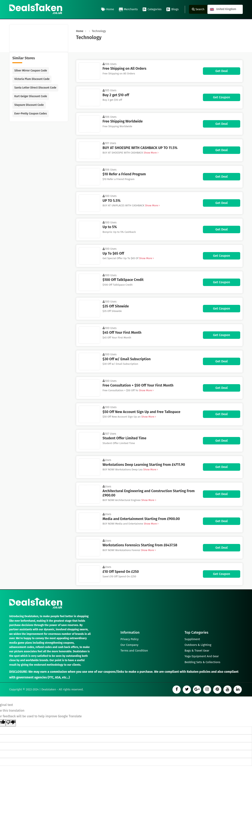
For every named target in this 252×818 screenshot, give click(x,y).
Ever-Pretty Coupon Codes (30, 113)
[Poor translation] (11, 723)
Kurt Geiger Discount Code (30, 96)
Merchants (128, 9)
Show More (151, 152)
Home (107, 9)
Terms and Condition (134, 650)
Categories (151, 9)
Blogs (172, 9)
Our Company (129, 644)
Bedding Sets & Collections (203, 662)
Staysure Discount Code (29, 105)
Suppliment (192, 638)
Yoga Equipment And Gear (202, 656)
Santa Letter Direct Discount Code (35, 87)
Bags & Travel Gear (197, 650)
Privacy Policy (129, 638)
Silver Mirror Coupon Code (30, 70)
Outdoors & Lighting (198, 644)
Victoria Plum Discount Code (31, 79)
